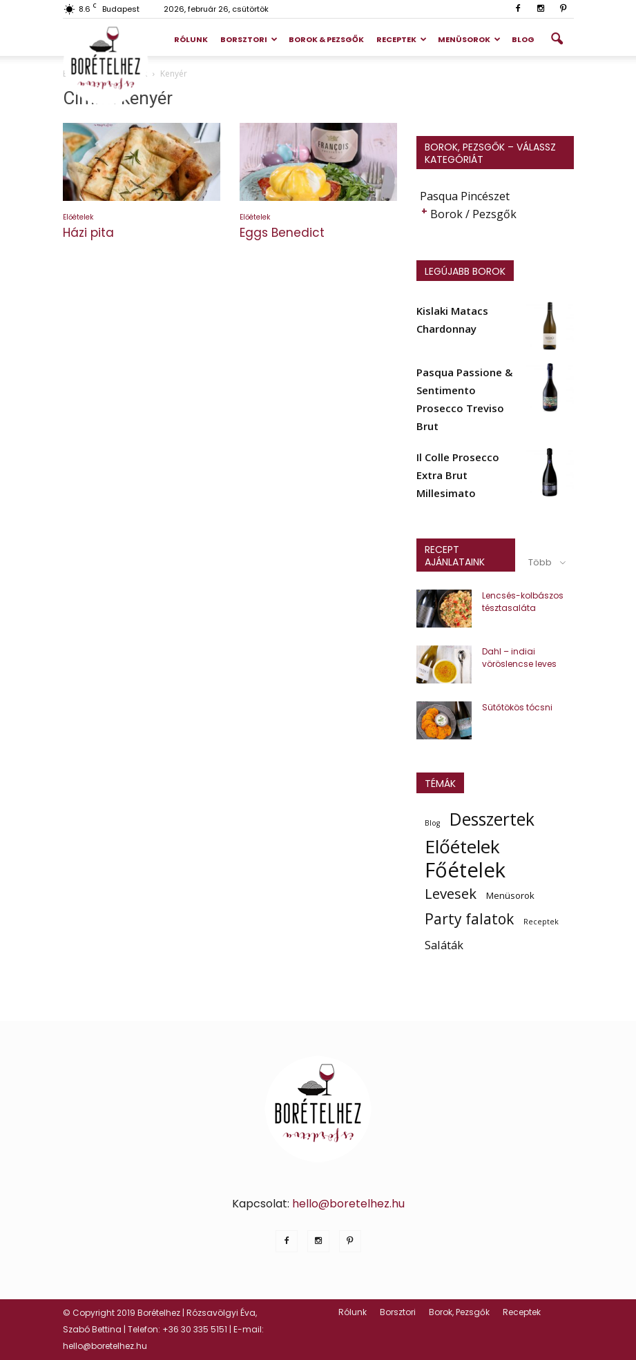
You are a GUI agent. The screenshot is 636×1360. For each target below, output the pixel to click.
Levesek (450, 893)
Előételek (78, 217)
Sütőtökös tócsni (517, 707)
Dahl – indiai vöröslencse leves (519, 657)
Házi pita (88, 232)
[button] (557, 39)
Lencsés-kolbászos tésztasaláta (522, 602)
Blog (523, 39)
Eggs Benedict (282, 232)
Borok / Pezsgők (473, 214)
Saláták (444, 945)
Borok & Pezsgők (326, 39)
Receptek (401, 39)
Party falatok (469, 919)
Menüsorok (469, 39)
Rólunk (191, 39)
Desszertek (492, 819)
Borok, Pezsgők (459, 1312)
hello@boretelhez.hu (348, 1204)
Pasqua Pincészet (465, 196)
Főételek (465, 870)
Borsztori (249, 39)
